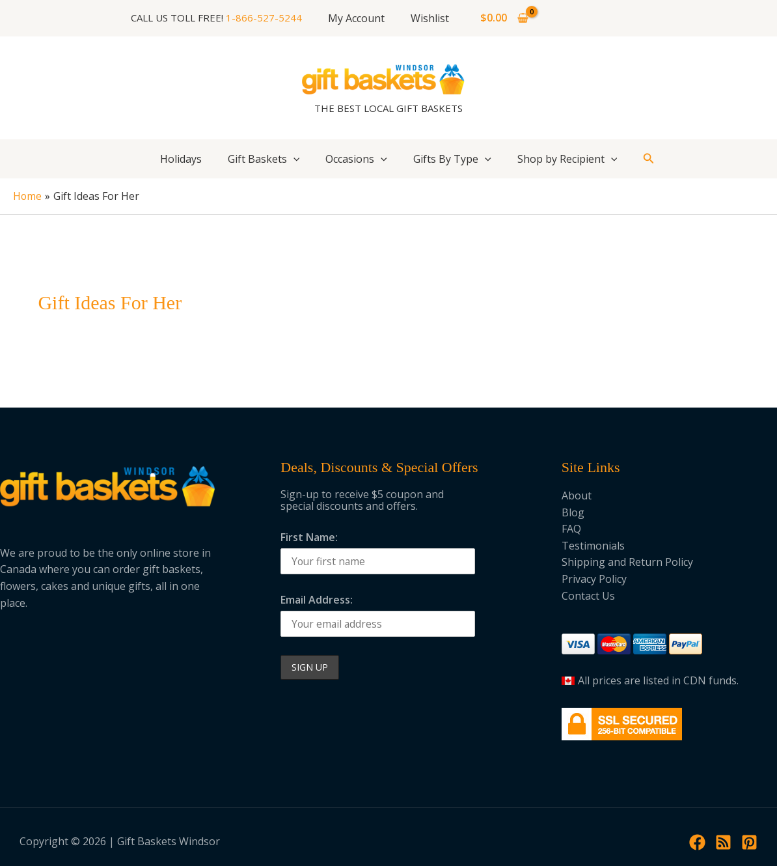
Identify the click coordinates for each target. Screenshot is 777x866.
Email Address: (316, 600)
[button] (649, 158)
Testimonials (593, 545)
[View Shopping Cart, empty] (499, 18)
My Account (359, 18)
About (577, 495)
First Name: (309, 536)
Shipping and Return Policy (627, 562)
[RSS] (723, 841)
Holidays (181, 159)
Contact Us (588, 595)
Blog (573, 512)
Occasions (356, 159)
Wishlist (427, 18)
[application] (293, 159)
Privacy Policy (594, 579)
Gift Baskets (264, 159)
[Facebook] (697, 841)
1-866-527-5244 (269, 17)
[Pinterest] (749, 841)
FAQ (571, 529)
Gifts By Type (452, 159)
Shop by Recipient (567, 159)
